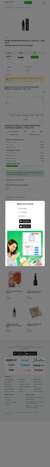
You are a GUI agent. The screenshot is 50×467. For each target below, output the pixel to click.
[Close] (42, 203)
